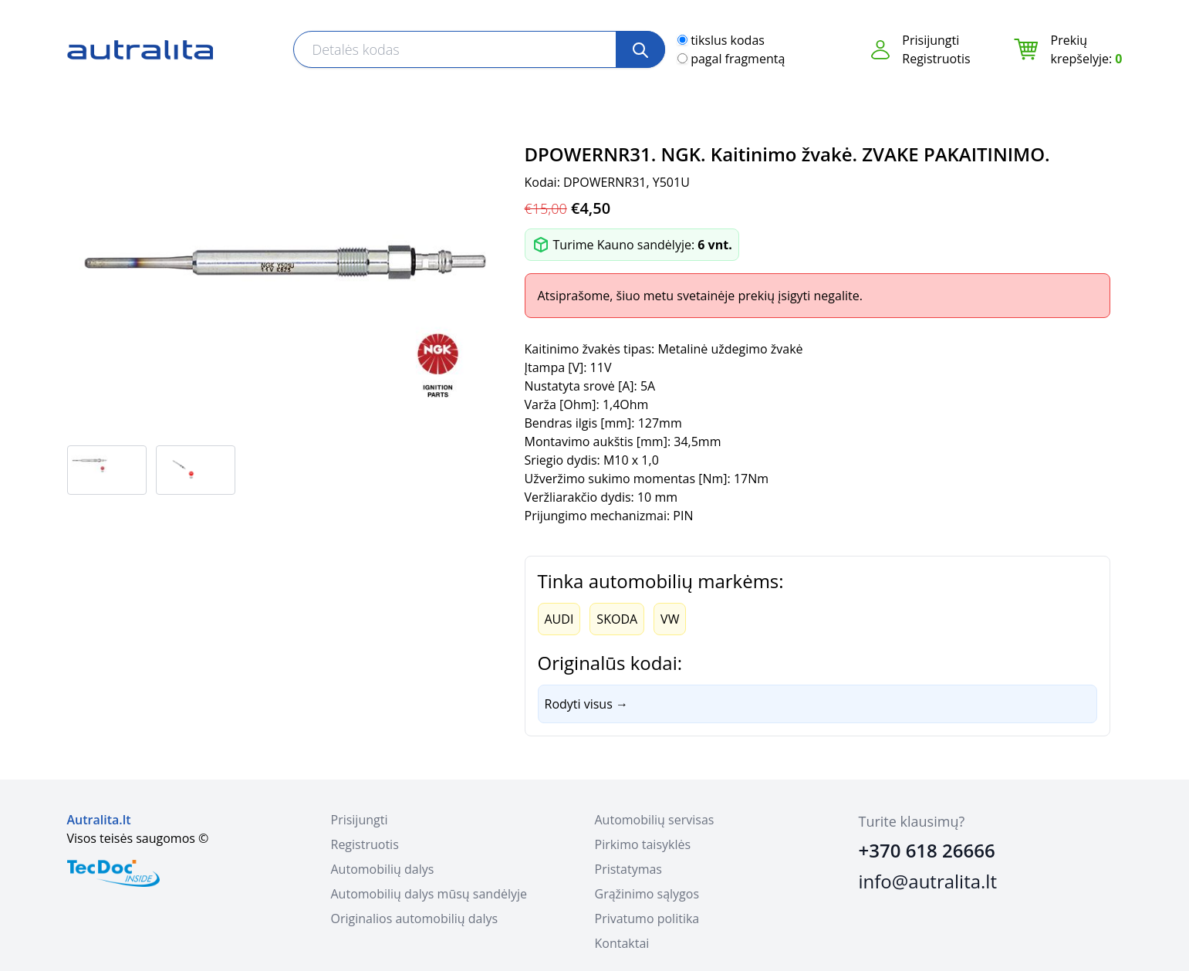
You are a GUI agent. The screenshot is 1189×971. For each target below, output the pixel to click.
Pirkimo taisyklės (643, 844)
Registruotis (936, 58)
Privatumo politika (647, 918)
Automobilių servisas (654, 819)
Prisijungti (930, 40)
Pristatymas (628, 869)
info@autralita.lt (928, 881)
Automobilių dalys (382, 869)
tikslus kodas (728, 40)
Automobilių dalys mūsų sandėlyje (429, 893)
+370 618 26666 (927, 850)
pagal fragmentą (738, 58)
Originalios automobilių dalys (414, 918)
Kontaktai (622, 943)
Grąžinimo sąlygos (647, 893)
